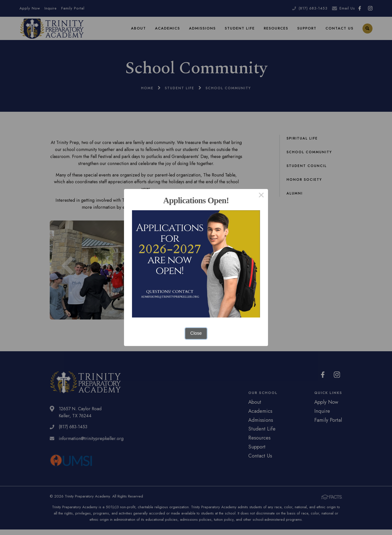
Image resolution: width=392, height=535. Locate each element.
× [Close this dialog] (261, 195)
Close (196, 333)
